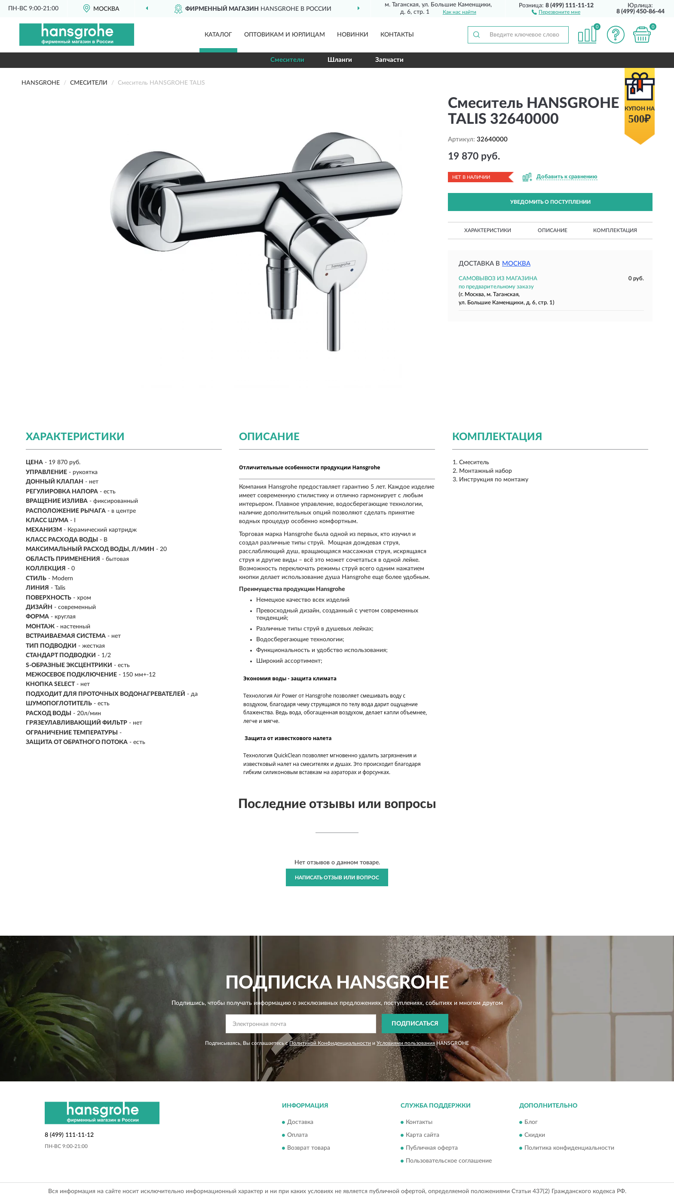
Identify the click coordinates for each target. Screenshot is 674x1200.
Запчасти (389, 60)
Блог (531, 1123)
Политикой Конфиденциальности (330, 1043)
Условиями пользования (406, 1043)
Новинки (352, 35)
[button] (556, 11)
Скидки (534, 1136)
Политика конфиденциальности (569, 1148)
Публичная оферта (432, 1148)
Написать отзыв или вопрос (337, 877)
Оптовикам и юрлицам (284, 35)
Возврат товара (308, 1148)
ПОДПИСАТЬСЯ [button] (415, 1024)
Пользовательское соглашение (449, 1161)
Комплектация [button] (615, 230)
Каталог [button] (218, 35)
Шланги (340, 60)
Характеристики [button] (487, 230)
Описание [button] (552, 230)
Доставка (300, 1123)
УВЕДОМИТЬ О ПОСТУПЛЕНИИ (550, 202)
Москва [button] (516, 263)
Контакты (397, 35)
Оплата (297, 1136)
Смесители (287, 60)
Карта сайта (422, 1136)
